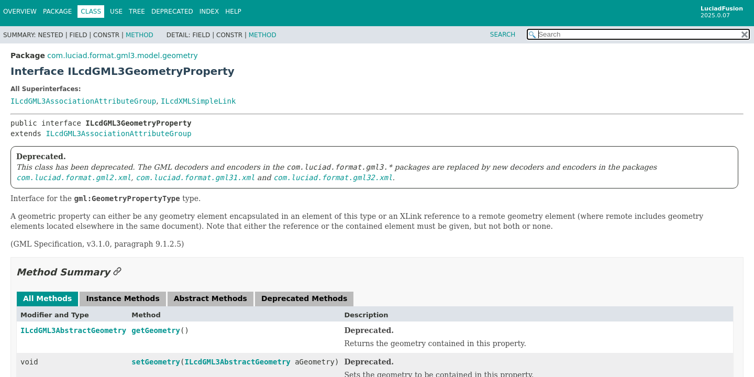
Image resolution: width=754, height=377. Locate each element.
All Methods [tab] (47, 298)
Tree (137, 11)
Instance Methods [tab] (122, 298)
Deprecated (172, 11)
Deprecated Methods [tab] (304, 298)
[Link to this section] (117, 272)
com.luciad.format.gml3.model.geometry (122, 55)
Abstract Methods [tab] (210, 298)
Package (57, 11)
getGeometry (155, 330)
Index (209, 11)
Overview (20, 11)
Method (139, 35)
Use (116, 11)
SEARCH (503, 34)
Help (233, 11)
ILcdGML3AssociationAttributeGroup (83, 101)
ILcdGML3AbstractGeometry (73, 330)
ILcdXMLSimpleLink (198, 101)
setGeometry (155, 362)
